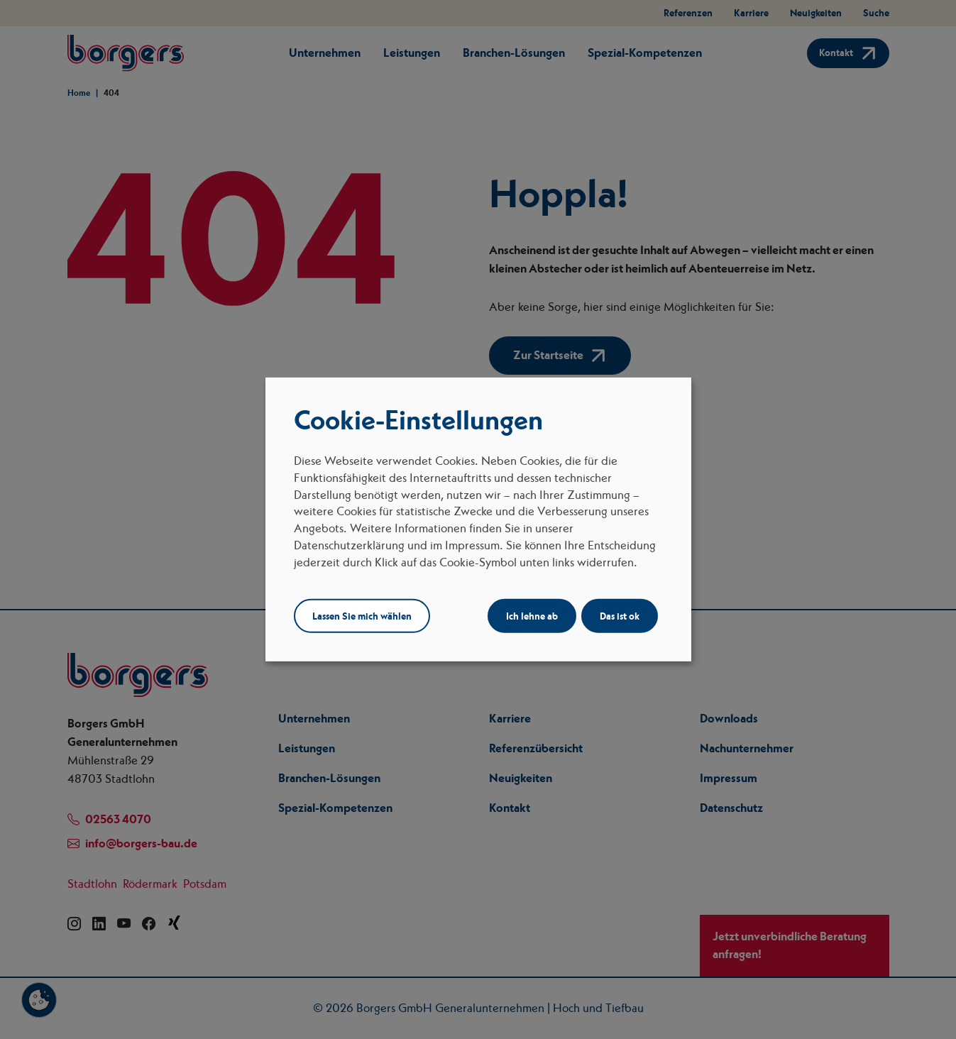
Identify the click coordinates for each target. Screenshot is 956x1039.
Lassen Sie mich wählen (362, 616)
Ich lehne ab (532, 616)
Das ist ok (619, 616)
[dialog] (478, 519)
